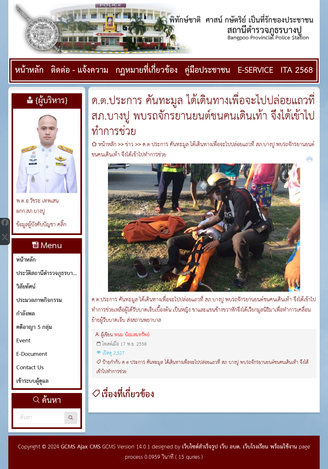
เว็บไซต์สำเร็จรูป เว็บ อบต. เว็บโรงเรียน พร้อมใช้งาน (239, 447)
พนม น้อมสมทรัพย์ (132, 335)
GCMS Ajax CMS (81, 447)
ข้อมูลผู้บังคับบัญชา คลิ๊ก (41, 225)
